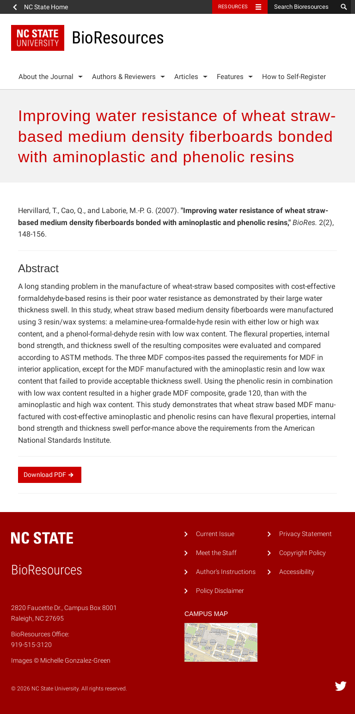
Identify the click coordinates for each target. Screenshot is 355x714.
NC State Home (46, 7)
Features (230, 77)
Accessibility (296, 572)
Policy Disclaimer (220, 591)
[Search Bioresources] (302, 7)
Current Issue (215, 534)
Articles (186, 77)
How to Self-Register (294, 77)
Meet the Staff (216, 553)
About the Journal (45, 77)
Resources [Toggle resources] (233, 7)
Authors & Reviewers (124, 77)
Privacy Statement (305, 534)
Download (50, 474)
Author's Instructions (226, 572)
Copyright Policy (302, 553)
